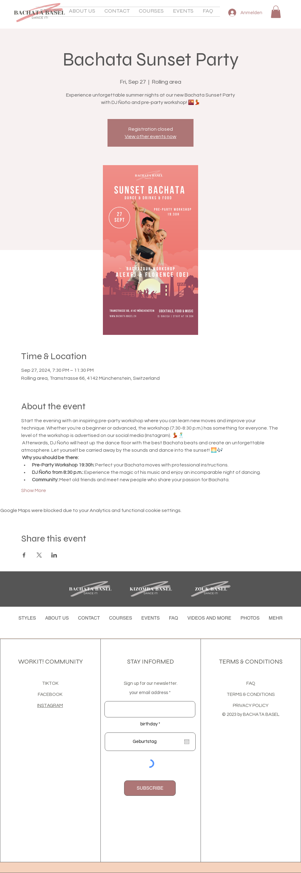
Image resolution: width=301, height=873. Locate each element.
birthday (151, 724)
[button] (82, 11)
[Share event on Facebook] (24, 555)
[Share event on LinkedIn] (54, 555)
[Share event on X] (39, 555)
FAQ (250, 683)
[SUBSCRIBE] (150, 788)
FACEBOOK (50, 694)
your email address (148, 692)
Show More (33, 490)
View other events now (150, 136)
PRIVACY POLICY (250, 705)
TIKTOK (50, 683)
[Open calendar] (186, 741)
